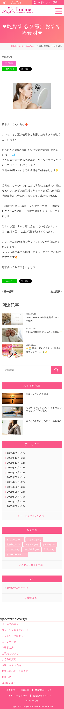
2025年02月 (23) (16, 506)
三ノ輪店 (9, 63)
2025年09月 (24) (16, 472)
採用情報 (10, 690)
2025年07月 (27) (16, 482)
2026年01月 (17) (16, 453)
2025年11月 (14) (16, 462)
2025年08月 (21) (16, 477)
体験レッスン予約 (48, 2)
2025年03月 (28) (16, 501)
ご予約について (10, 653)
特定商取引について (42, 696)
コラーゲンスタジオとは (15, 630)
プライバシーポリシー (16, 696)
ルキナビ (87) (31, 544)
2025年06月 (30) (16, 487)
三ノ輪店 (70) (13, 549)
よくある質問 (9, 659)
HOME (14, 46)
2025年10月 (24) (16, 467)
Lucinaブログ (9, 683)
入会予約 (16, 2)
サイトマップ (32, 701)
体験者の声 (8, 647)
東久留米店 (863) (14, 539)
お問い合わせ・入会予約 (15, 671)
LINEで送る (10, 69)
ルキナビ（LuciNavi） (26, 46)
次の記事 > (56, 291)
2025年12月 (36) (16, 457)
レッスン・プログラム (14, 636)
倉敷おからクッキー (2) (17, 588)
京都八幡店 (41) (31, 549)
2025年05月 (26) (16, 491)
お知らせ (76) (49, 544)
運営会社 (25, 690)
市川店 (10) (49, 549)
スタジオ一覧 (9, 642)
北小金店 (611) (34, 539)
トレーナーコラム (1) (16, 554)
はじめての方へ (10, 624)
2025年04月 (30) (16, 496)
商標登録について (43, 690)
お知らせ (6, 677)
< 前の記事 (7, 291)
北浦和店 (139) (13, 544)
